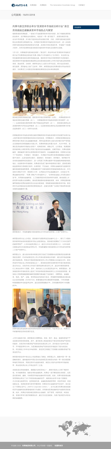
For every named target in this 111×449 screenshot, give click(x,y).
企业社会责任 (35, 15)
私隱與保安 (59, 445)
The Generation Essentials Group (62, 5)
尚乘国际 (33, 5)
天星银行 (81, 5)
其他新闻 (77, 27)
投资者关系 (46, 14)
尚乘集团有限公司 (28, 445)
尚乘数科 (43, 5)
